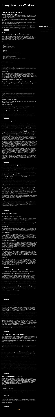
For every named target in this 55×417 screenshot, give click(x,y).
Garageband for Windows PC (44, 31)
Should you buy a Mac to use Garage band (12, 33)
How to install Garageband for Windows (46, 27)
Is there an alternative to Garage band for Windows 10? (16, 302)
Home (19, 409)
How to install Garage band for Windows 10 (13, 121)
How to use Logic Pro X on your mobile (12, 12)
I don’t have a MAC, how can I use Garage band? (14, 334)
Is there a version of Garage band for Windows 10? (15, 269)
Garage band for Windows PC (9, 213)
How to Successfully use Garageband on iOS (13, 165)
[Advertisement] (46, 18)
